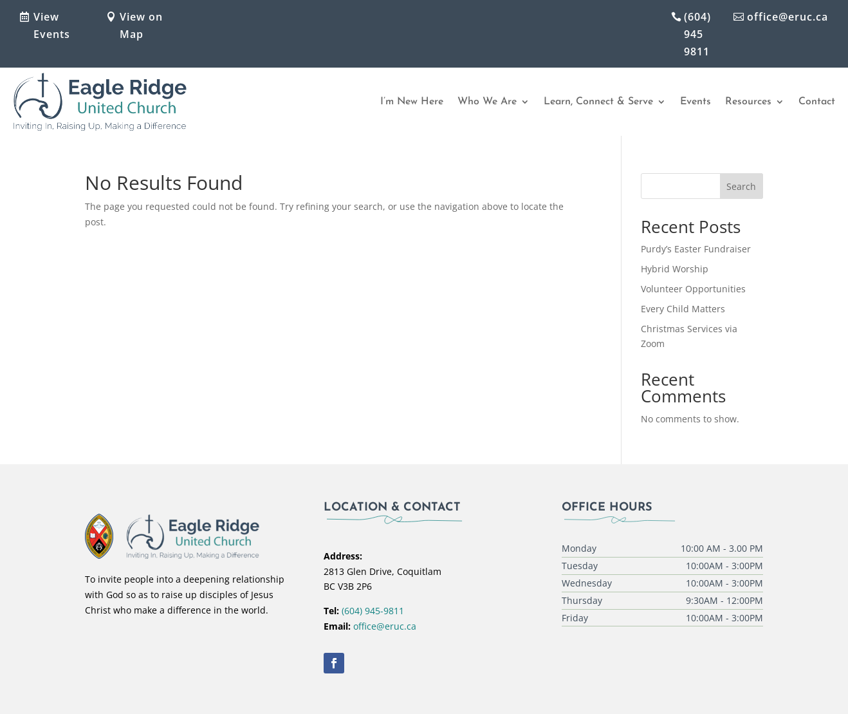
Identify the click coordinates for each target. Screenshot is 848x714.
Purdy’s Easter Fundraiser (696, 249)
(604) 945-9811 (373, 611)
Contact (816, 102)
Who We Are (487, 102)
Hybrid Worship (674, 269)
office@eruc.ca (787, 17)
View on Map (141, 25)
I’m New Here (411, 102)
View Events (51, 25)
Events (695, 102)
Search (741, 186)
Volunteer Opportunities (693, 289)
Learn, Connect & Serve (598, 102)
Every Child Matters (683, 309)
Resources (748, 102)
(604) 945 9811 (697, 34)
